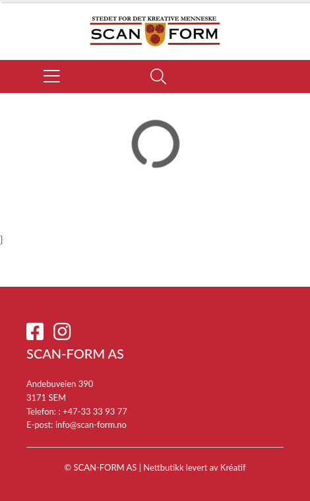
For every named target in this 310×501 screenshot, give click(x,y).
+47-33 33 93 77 (95, 411)
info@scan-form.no (91, 424)
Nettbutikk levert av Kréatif (194, 467)
